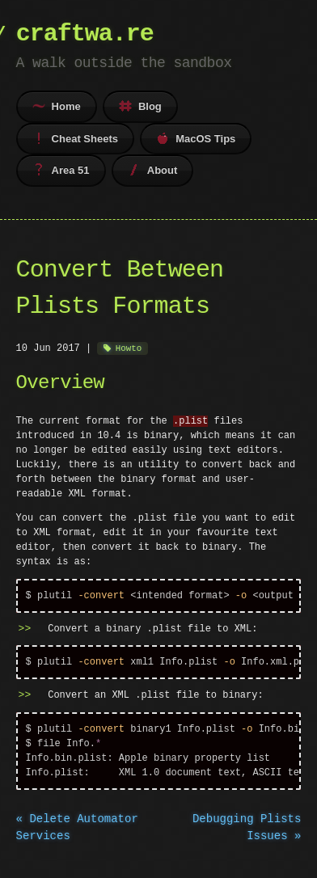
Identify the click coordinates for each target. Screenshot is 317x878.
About (153, 169)
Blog (140, 105)
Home (56, 105)
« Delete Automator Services (77, 833)
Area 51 (61, 169)
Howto (129, 348)
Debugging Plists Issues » (246, 833)
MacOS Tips (195, 138)
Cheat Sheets (75, 138)
